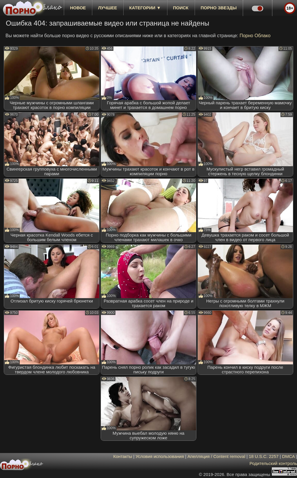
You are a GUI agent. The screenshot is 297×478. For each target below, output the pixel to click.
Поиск (181, 7)
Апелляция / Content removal (216, 456)
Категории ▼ (145, 7)
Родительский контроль (273, 463)
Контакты (122, 456)
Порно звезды (219, 7)
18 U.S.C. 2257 (264, 456)
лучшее (107, 7)
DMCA (288, 456)
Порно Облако (255, 35)
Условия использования (160, 456)
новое (78, 7)
